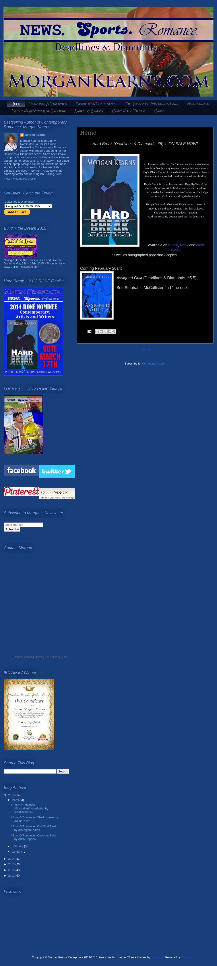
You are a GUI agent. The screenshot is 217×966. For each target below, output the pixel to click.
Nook (184, 245)
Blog (158, 110)
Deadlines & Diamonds (48, 103)
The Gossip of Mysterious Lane (152, 103)
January (17, 851)
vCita (64, 657)
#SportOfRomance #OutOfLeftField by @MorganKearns (33, 828)
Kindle (173, 245)
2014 (12, 858)
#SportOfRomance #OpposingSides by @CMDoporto (34, 837)
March (16, 800)
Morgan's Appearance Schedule (39, 110)
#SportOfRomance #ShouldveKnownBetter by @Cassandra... (29, 808)
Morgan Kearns (35, 134)
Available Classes (89, 110)
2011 (12, 875)
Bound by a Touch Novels (96, 103)
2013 (12, 864)
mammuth (157, 957)
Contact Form (21, 657)
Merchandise (198, 103)
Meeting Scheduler (46, 657)
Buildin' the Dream (128, 110)
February (18, 846)
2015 (12, 795)
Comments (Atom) (153, 363)
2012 (12, 870)
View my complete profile (20, 178)
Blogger (186, 957)
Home (16, 103)
